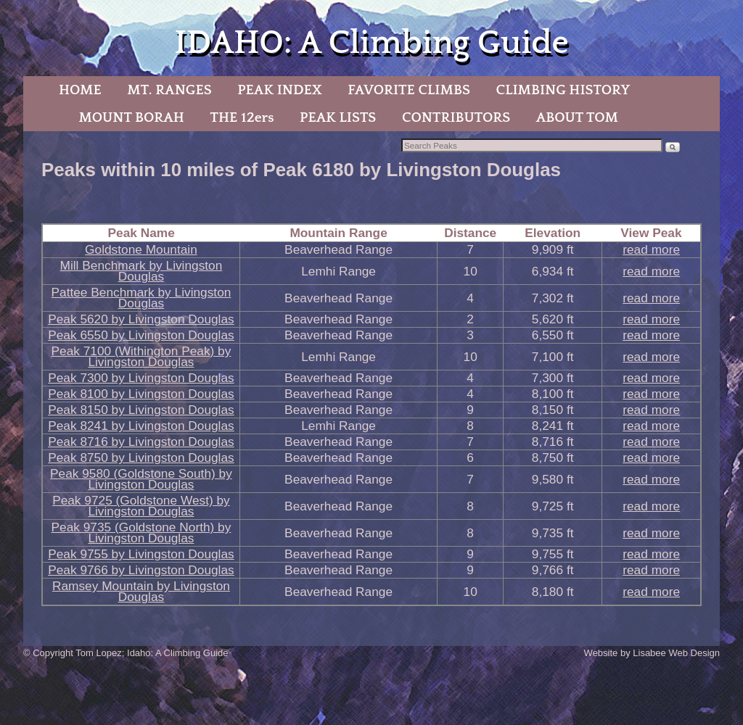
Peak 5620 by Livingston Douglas (141, 319)
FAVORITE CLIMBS (409, 90)
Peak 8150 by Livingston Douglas (141, 409)
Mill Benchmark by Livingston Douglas (141, 270)
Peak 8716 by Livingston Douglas (141, 441)
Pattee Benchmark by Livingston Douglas (141, 297)
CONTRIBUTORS (456, 117)
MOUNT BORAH (131, 117)
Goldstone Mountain (141, 249)
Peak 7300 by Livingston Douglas (141, 377)
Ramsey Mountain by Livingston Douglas (141, 591)
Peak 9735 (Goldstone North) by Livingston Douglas (141, 532)
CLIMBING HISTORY (563, 90)
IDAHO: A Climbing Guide (371, 43)
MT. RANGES (169, 90)
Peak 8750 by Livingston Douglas (141, 457)
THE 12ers (242, 117)
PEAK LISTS (338, 117)
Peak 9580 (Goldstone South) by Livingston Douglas (141, 479)
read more (651, 249)
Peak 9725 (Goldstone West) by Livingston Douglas (141, 505)
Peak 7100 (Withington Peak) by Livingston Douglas (141, 356)
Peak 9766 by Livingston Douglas (141, 570)
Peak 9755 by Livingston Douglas (141, 554)
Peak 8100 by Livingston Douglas (141, 393)
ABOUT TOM (577, 117)
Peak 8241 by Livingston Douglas (141, 425)
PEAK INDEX (279, 90)
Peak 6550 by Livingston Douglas (141, 335)
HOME (80, 90)
